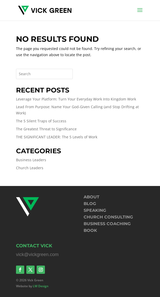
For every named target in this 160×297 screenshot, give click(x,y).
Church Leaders (29, 167)
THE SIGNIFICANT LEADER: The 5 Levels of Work (56, 136)
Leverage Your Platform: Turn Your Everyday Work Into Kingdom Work (76, 99)
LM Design (41, 286)
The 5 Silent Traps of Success (41, 120)
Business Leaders (31, 159)
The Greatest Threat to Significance (46, 128)
